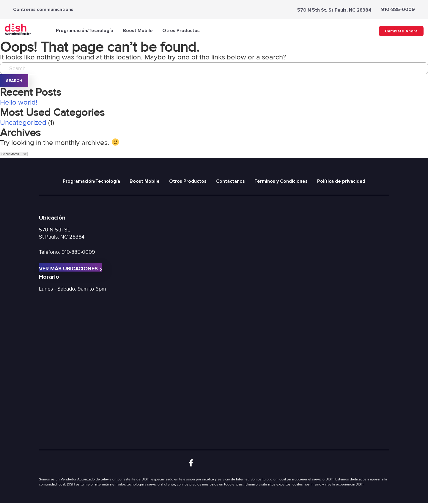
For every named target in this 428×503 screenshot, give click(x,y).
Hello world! (18, 102)
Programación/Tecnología (84, 31)
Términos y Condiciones (281, 181)
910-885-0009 (398, 9)
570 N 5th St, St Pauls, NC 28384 (334, 10)
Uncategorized (23, 122)
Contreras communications (43, 9)
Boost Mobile (138, 31)
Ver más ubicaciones (70, 268)
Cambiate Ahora (401, 31)
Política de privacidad (341, 181)
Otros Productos (181, 31)
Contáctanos (230, 181)
